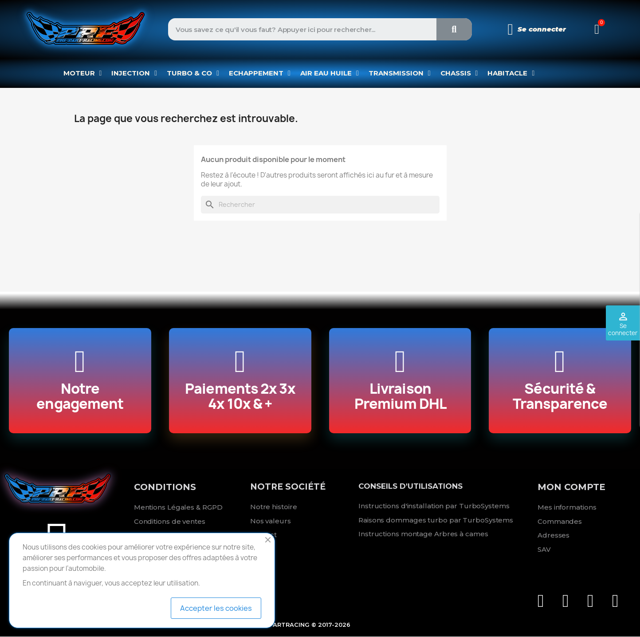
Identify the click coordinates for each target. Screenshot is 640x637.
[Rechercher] (320, 205)
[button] (597, 29)
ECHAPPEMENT (260, 73)
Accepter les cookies (216, 608)
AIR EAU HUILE (329, 73)
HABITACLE (510, 73)
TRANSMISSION (400, 73)
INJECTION (134, 73)
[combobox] (295, 29)
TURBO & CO (193, 73)
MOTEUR (82, 73)
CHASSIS (459, 73)
